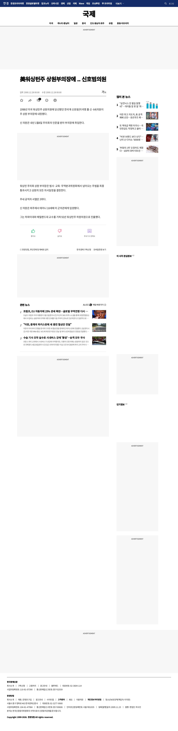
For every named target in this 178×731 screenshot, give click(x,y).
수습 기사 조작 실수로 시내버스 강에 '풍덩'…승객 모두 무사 (54, 337)
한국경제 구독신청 (84, 249)
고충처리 (32, 685)
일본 (75, 23)
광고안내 (43, 685)
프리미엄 (108, 3)
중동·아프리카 (123, 23)
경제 (63, 3)
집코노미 (45, 3)
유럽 (111, 23)
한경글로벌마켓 (32, 3)
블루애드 (54, 685)
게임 (88, 3)
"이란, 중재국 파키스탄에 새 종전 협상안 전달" (47, 324)
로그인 (171, 3)
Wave (81, 3)
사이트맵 (50, 699)
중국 (84, 23)
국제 (75, 3)
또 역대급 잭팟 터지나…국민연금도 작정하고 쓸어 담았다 (131, 128)
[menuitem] (21, 100)
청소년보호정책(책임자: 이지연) (117, 699)
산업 (69, 3)
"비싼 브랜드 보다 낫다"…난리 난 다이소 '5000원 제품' (132, 139)
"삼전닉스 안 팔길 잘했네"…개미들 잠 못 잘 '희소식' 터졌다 (132, 106)
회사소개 (10, 685)
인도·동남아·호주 (97, 23)
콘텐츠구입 (27, 699)
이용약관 (79, 699)
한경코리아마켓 (17, 3)
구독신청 (21, 685)
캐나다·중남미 (63, 23)
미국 (51, 23)
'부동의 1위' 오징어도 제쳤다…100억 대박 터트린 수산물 (132, 150)
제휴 (20, 699)
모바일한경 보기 (99, 249)
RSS (70, 699)
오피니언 (55, 3)
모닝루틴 (96, 3)
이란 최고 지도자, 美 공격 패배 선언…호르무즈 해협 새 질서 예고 (131, 117)
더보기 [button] (118, 3)
